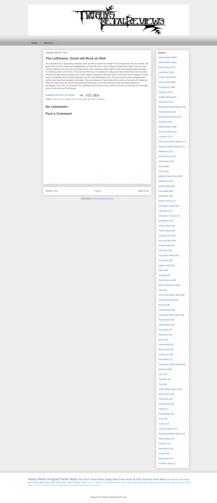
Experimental (165, 126)
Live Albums (137, 482)
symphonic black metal (169, 315)
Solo (163, 482)
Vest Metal (163, 359)
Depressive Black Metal (170, 434)
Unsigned (100, 99)
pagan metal (164, 265)
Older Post (143, 191)
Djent (161, 270)
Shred (161, 409)
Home (34, 43)
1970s (52, 485)
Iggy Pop (66, 485)
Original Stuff (81, 485)
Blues (161, 339)
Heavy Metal (164, 57)
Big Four (175, 482)
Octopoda (73, 485)
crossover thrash (166, 300)
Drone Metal (164, 438)
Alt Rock (162, 122)
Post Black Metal (166, 255)
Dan (29, 482)
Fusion (162, 424)
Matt (41, 482)
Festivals (163, 379)
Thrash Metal (165, 77)
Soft (159, 482)
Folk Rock (163, 399)
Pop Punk (163, 250)
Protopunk (46, 485)
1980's (123, 482)
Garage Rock (70, 99)
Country (162, 453)
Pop (160, 384)
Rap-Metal (153, 482)
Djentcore (163, 369)
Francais (163, 443)
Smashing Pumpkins (93, 485)
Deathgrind (164, 220)
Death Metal (164, 62)
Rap (187, 482)
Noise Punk (164, 404)
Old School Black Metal (169, 295)
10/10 (84, 482)
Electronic (163, 334)
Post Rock (163, 260)
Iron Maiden (96, 482)
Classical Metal (166, 429)
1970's (104, 482)
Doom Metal (164, 82)
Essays (182, 482)
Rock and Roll (89, 99)
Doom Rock (164, 394)
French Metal (165, 230)
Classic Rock (58, 99)
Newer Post (52, 191)
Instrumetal (164, 344)
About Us (48, 43)
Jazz (161, 374)
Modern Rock (165, 201)
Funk (161, 419)
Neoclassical (164, 458)
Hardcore (163, 92)
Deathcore (163, 196)
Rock (161, 166)
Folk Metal (163, 161)
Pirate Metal (164, 414)
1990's (129, 482)
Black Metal (164, 67)
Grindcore (163, 102)
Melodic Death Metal (168, 176)
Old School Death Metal (170, 141)
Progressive (164, 87)
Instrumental (164, 245)
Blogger (123, 497)
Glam (64, 482)
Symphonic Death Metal (170, 364)
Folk (160, 290)
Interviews (163, 211)
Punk (79, 99)
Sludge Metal (165, 97)
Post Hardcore (165, 280)
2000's (145, 482)
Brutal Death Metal (167, 117)
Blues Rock (164, 349)
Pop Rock (163, 329)
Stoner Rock (164, 156)
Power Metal (164, 112)
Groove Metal (165, 131)
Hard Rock (163, 72)
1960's (168, 482)
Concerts (163, 136)
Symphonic (164, 354)
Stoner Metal (164, 186)
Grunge (162, 275)
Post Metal (163, 191)
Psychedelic (164, 320)
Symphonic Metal (167, 206)
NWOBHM (163, 181)
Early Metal (59, 485)
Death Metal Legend (168, 389)
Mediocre (31, 485)
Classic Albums (74, 482)
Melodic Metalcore (167, 285)
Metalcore (163, 151)
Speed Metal (164, 310)
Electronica (164, 448)
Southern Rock (166, 463)
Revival (162, 305)
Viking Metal (164, 325)
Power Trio (38, 485)
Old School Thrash (167, 216)
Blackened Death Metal (169, 107)
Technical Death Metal (169, 146)
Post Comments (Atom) (103, 198)
